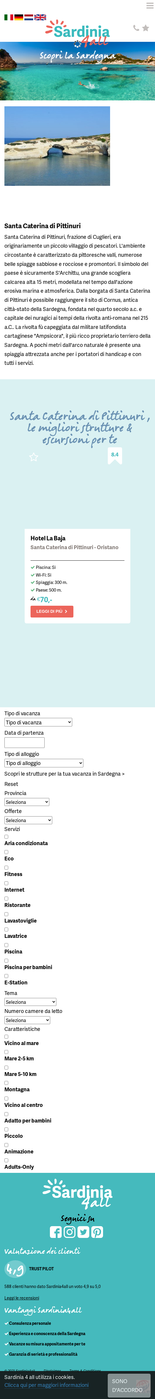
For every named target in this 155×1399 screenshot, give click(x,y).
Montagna (17, 1089)
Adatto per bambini (27, 1120)
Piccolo (13, 1135)
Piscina (13, 951)
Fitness (13, 874)
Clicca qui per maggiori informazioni (46, 1384)
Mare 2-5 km (19, 1058)
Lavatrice (15, 935)
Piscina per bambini (28, 967)
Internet (14, 889)
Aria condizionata (26, 843)
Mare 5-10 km (20, 1073)
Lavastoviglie (20, 920)
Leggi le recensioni (21, 1298)
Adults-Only (19, 1166)
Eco (9, 858)
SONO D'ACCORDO (127, 1385)
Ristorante (17, 904)
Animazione (18, 1151)
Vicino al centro (23, 1104)
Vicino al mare (21, 1043)
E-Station (16, 982)
